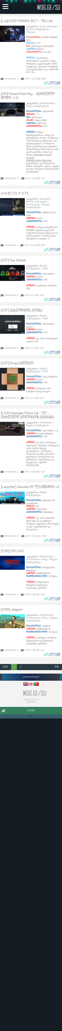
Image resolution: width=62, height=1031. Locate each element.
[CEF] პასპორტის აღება (21, 310)
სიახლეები (33, 204)
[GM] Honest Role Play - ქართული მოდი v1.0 (28, 96)
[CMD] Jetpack (12, 610)
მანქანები (46, 422)
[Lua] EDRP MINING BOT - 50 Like (27, 21)
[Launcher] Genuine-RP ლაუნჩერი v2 (30, 487)
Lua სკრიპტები (49, 26)
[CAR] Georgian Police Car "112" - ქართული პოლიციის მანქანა (27, 415)
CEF (46, 268)
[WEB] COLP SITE (15, 193)
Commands (33, 559)
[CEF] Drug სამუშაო (17, 363)
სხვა (45, 559)
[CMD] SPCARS (12, 551)
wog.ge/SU (48, 7)
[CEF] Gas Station (13, 260)
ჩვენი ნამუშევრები (38, 29)
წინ (57, 667)
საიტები (45, 198)
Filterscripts (47, 556)
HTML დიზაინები (37, 201)
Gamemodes (47, 103)
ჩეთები (31, 31)
